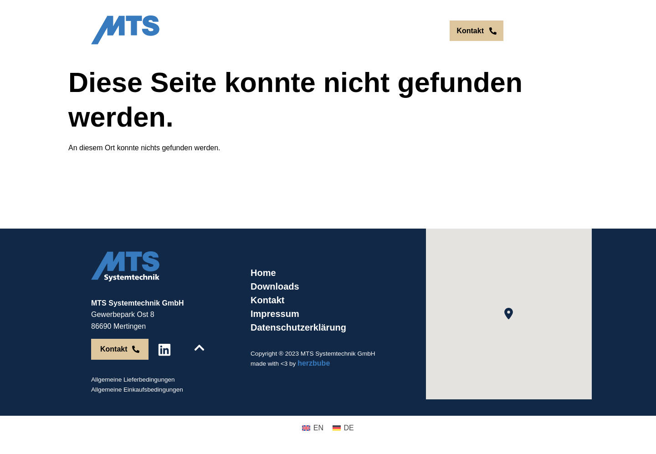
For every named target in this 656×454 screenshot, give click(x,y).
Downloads (275, 286)
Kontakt (267, 300)
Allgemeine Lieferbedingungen (133, 379)
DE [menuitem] (427, 31)
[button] (508, 313)
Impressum (275, 313)
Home (263, 272)
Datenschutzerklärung (298, 327)
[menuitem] (408, 31)
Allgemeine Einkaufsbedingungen (137, 389)
